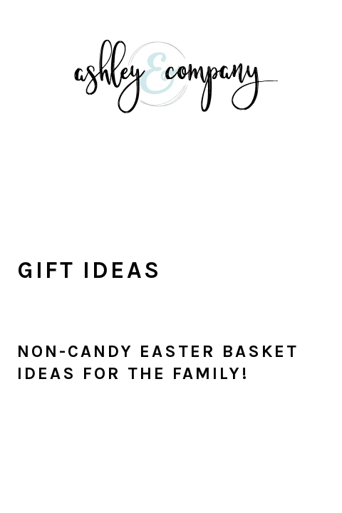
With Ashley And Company (171, 99)
